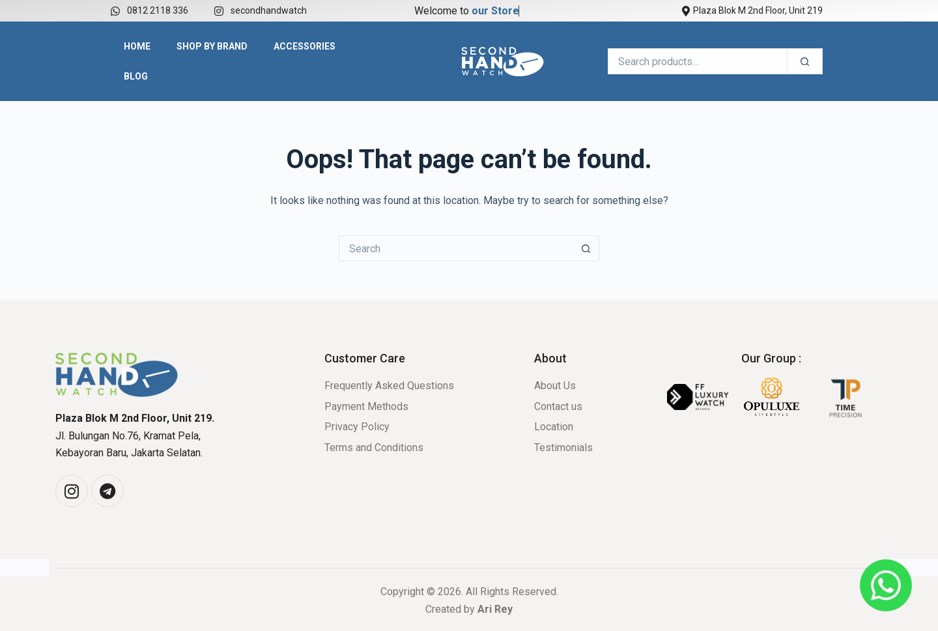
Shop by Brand (212, 46)
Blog (136, 76)
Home (137, 46)
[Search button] (586, 248)
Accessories (304, 46)
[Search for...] (456, 248)
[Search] (805, 61)
